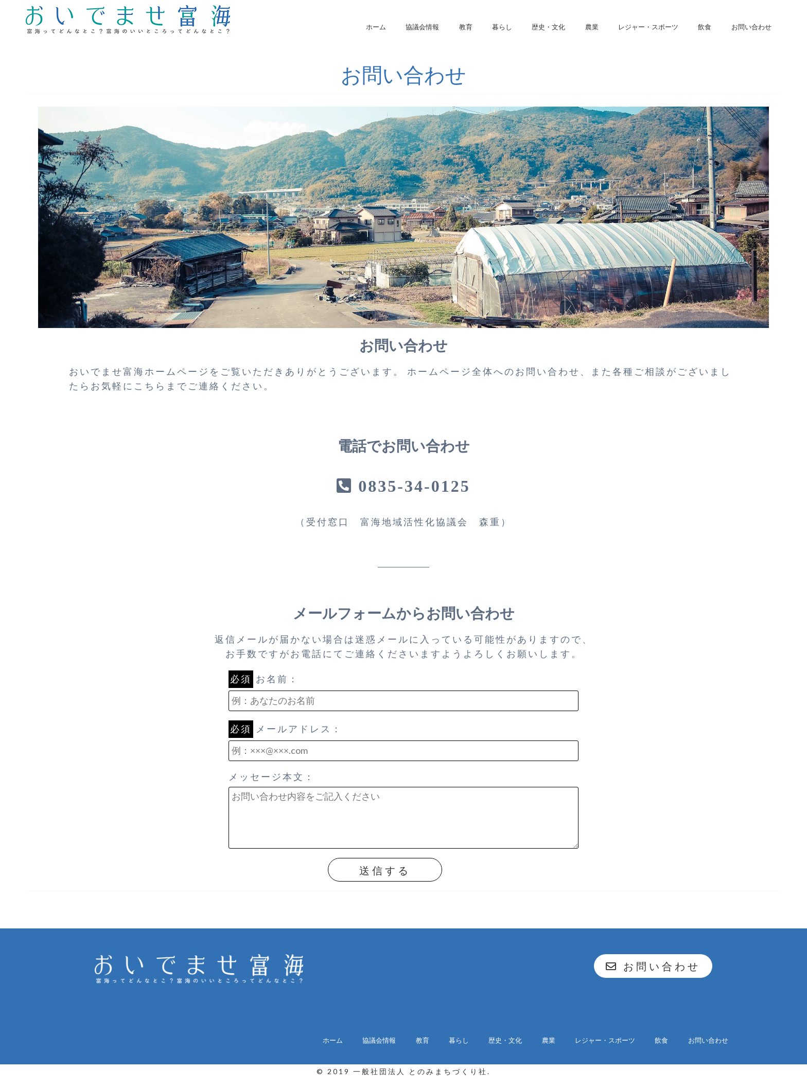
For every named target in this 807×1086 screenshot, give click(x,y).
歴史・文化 (548, 27)
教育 (465, 27)
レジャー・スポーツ (648, 27)
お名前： (403, 692)
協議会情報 (422, 27)
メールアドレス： (403, 742)
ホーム (376, 27)
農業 (592, 27)
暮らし (502, 27)
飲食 (704, 27)
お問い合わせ (751, 27)
